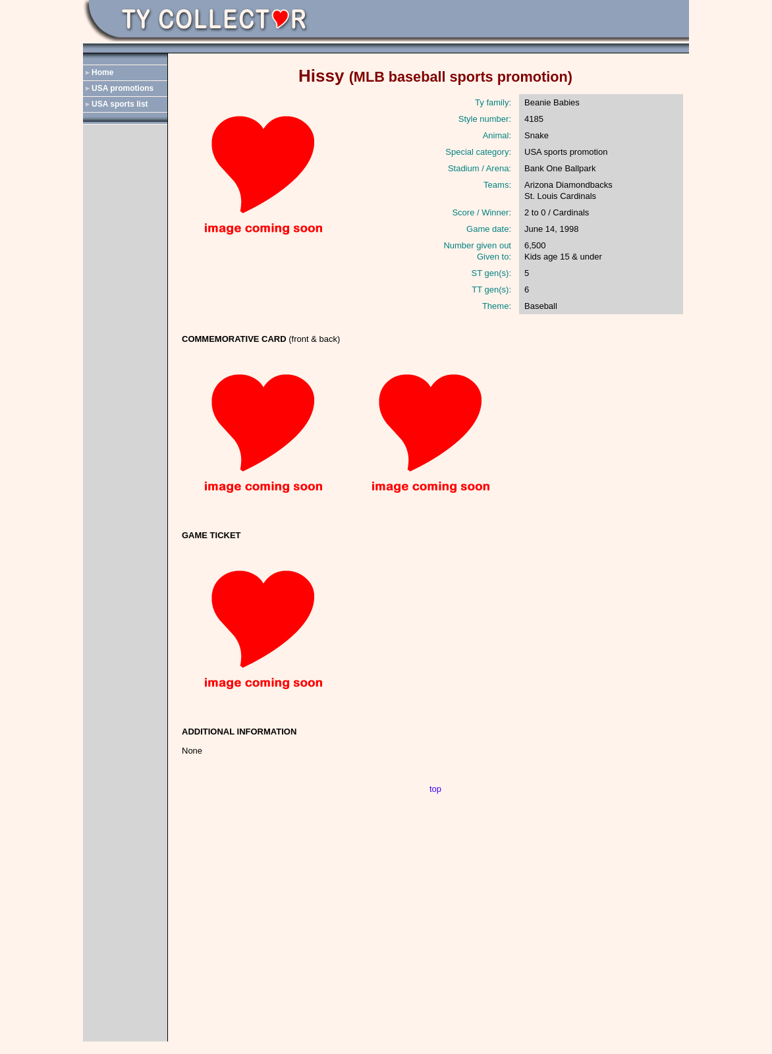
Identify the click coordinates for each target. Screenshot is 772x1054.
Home (102, 72)
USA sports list (120, 104)
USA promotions (122, 88)
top (435, 789)
